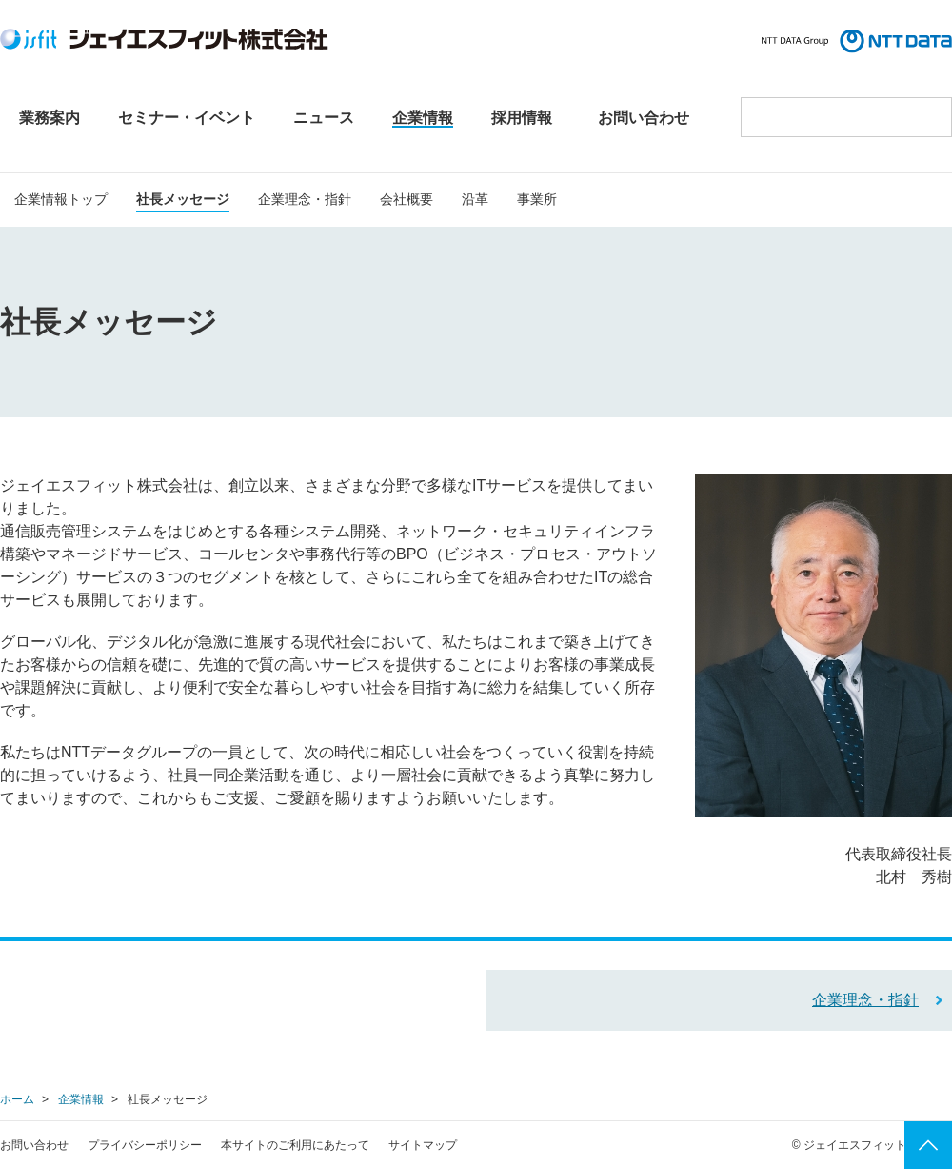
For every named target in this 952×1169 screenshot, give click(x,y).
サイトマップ (422, 1145)
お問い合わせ (34, 1145)
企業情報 (81, 1099)
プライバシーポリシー (145, 1145)
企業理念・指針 (865, 1000)
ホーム (17, 1099)
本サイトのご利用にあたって (295, 1145)
